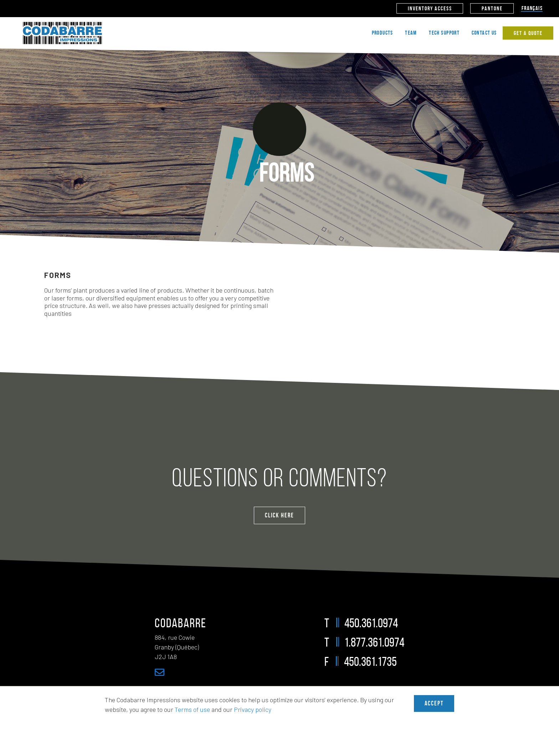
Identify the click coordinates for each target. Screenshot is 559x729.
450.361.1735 (370, 661)
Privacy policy (252, 709)
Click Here (279, 515)
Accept (434, 703)
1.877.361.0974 (374, 642)
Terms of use (192, 709)
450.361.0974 (371, 623)
